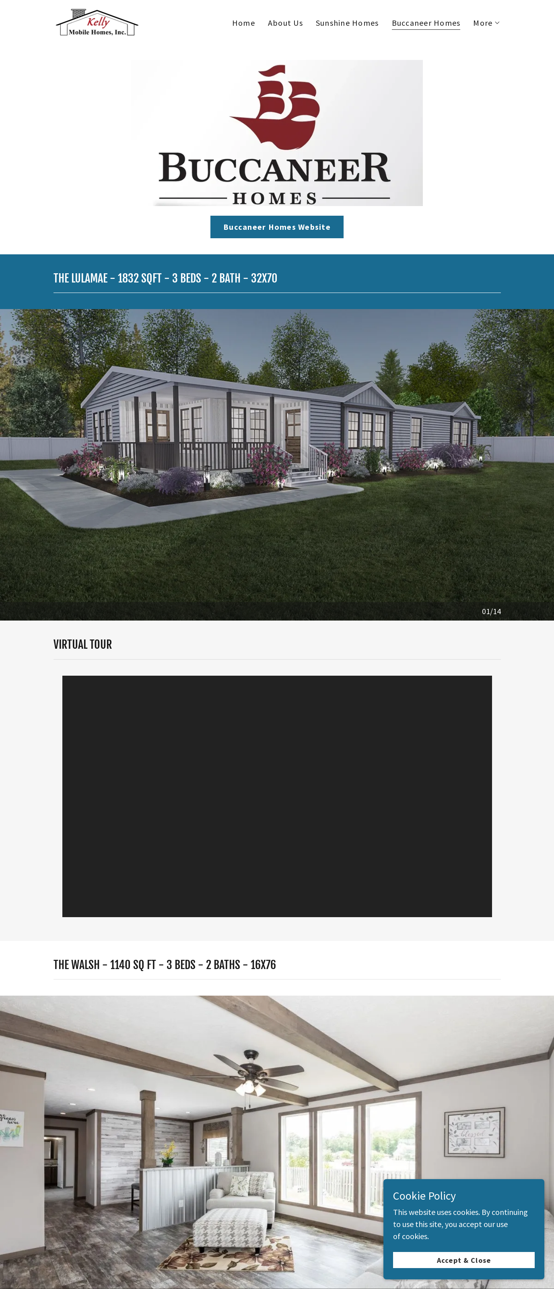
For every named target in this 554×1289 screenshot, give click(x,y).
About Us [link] (285, 23)
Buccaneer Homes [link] (426, 23)
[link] (97, 21)
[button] (486, 23)
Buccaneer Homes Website (277, 227)
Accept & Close (464, 1260)
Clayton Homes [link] (307, 1189)
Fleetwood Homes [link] (379, 1189)
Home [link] (243, 23)
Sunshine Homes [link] (347, 23)
